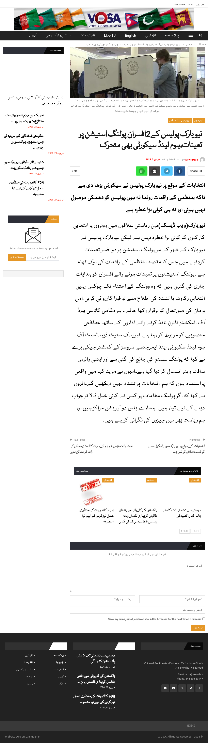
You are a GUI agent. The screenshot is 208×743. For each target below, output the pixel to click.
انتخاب (195, 480)
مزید (32, 35)
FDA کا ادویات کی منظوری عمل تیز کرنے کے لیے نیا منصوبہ (26, 188)
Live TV (110, 35)
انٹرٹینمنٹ (87, 35)
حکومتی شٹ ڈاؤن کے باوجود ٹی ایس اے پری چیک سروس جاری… (24, 142)
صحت (30, 677)
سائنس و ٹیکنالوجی (58, 35)
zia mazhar (33, 736)
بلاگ (61, 684)
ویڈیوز (30, 684)
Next (184, 531)
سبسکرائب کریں (17, 257)
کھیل (61, 677)
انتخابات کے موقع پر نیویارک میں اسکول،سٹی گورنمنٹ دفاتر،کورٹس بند (176, 449)
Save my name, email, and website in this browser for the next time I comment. (154, 619)
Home (191, 726)
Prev (195, 531)
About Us (179, 4)
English (132, 35)
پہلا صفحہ (174, 35)
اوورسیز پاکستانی (180, 120)
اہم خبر (199, 120)
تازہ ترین (152, 35)
